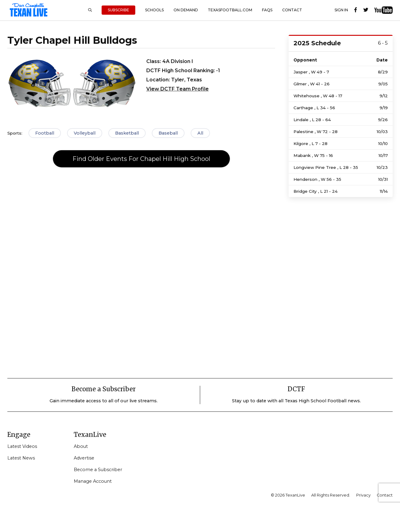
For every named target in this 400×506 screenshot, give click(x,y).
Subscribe (118, 10)
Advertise (84, 458)
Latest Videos (22, 446)
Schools (154, 10)
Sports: (14, 133)
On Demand (186, 10)
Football (44, 133)
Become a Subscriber (98, 469)
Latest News (21, 458)
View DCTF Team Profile (177, 89)
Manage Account (93, 481)
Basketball (127, 133)
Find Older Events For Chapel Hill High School (141, 158)
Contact (292, 10)
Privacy (363, 495)
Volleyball (84, 133)
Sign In (341, 10)
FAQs (267, 10)
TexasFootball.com (230, 10)
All (200, 133)
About (81, 446)
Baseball (168, 133)
